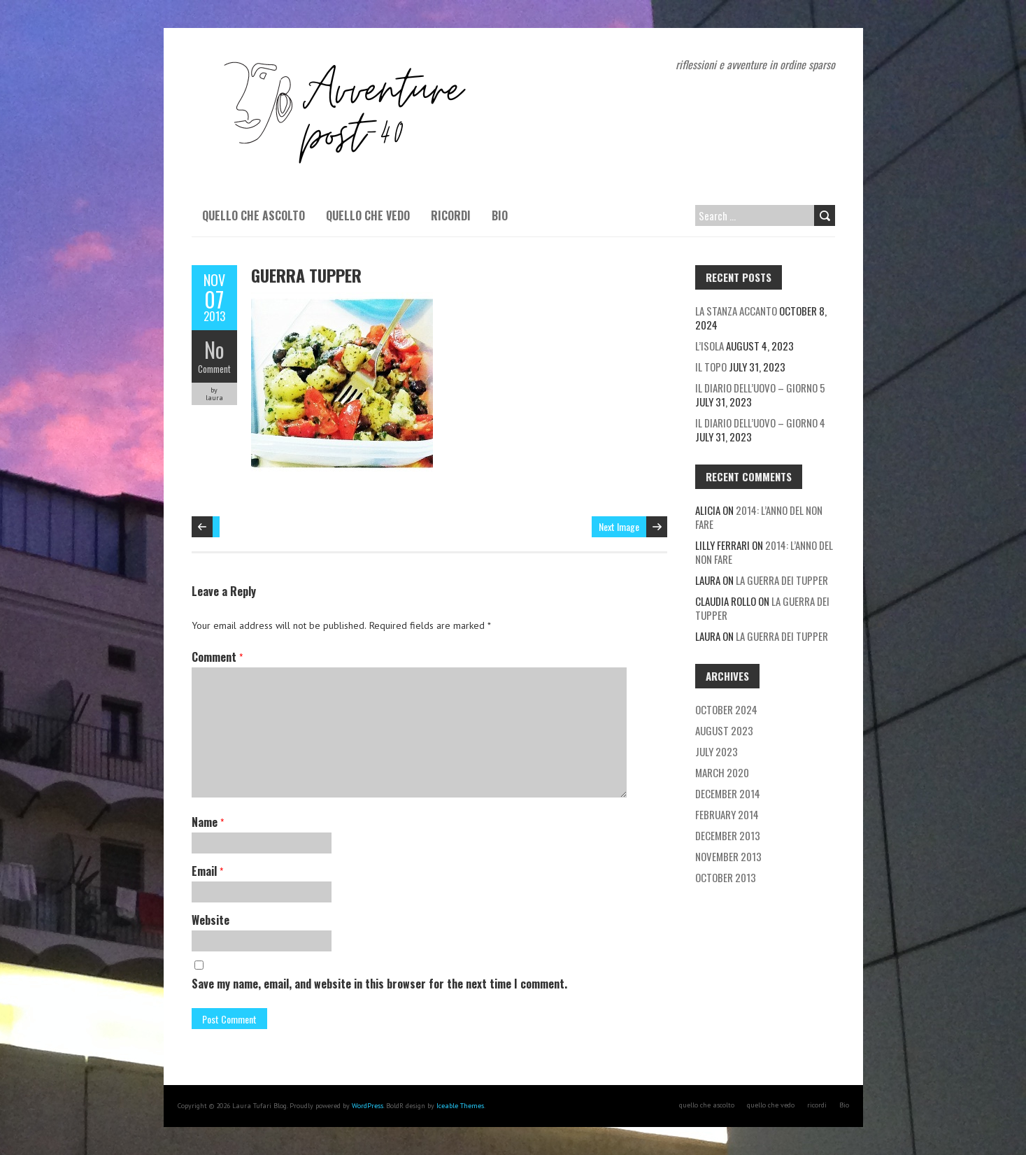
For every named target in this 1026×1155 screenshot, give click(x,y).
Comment (214, 369)
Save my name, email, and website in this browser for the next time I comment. (379, 983)
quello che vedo (368, 215)
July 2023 (716, 751)
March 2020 (722, 772)
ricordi (451, 215)
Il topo (711, 366)
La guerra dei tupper (782, 580)
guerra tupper (306, 275)
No (214, 349)
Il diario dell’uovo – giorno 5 (760, 387)
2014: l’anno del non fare (758, 517)
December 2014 (727, 793)
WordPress (367, 1105)
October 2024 (726, 709)
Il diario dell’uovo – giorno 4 (760, 422)
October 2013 (725, 877)
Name (208, 822)
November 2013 (728, 856)
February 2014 (727, 814)
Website (210, 920)
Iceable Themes (460, 1105)
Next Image (619, 526)
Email (207, 871)
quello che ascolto (253, 215)
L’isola (709, 345)
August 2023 (724, 730)
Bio (500, 215)
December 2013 (727, 835)
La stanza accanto (736, 310)
